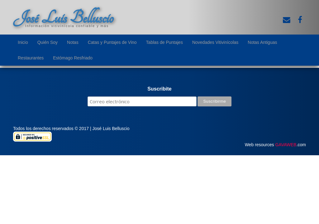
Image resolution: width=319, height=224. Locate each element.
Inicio (23, 42)
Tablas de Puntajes (164, 42)
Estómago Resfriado (73, 57)
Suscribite (159, 88)
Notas (73, 42)
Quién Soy (47, 42)
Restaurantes (31, 57)
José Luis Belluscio (63, 18)
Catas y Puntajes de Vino (112, 42)
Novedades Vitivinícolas (215, 42)
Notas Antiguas (262, 42)
